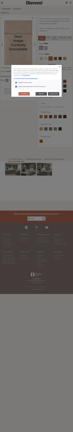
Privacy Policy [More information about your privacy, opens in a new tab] (26, 75)
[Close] (60, 67)
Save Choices (24, 93)
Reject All (41, 93)
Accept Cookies (53, 93)
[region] (36, 81)
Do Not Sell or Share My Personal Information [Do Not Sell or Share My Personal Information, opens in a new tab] (26, 78)
